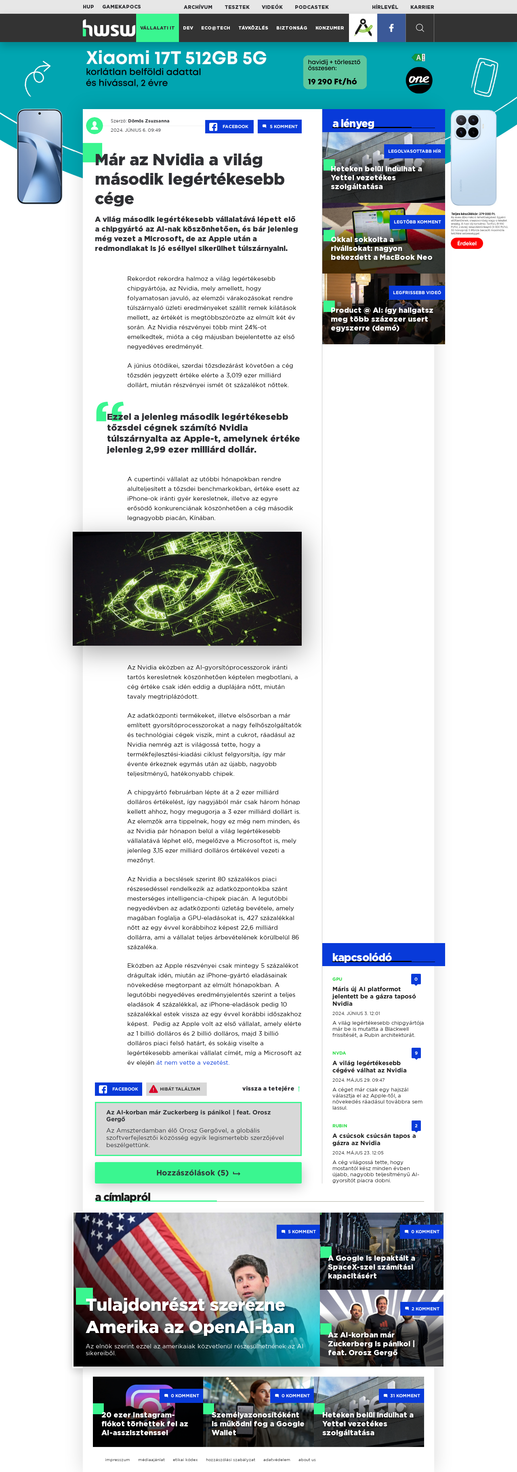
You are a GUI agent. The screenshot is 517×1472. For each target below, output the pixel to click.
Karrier (422, 7)
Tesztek (237, 7)
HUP (88, 6)
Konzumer (329, 28)
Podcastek (312, 7)
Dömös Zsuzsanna (147, 121)
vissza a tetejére (268, 1089)
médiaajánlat (151, 1459)
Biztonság (291, 28)
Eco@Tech (215, 28)
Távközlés (253, 28)
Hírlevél (385, 7)
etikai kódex (185, 1459)
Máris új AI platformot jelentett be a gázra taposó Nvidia (374, 996)
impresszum (117, 1459)
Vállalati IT (157, 28)
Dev (188, 28)
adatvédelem (276, 1459)
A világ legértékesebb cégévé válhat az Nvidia (369, 1066)
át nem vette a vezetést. (193, 1062)
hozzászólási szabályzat (230, 1459)
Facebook (229, 127)
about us (307, 1459)
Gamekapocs (121, 6)
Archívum (198, 7)
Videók (272, 7)
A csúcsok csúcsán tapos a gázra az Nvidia (374, 1139)
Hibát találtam (174, 1089)
